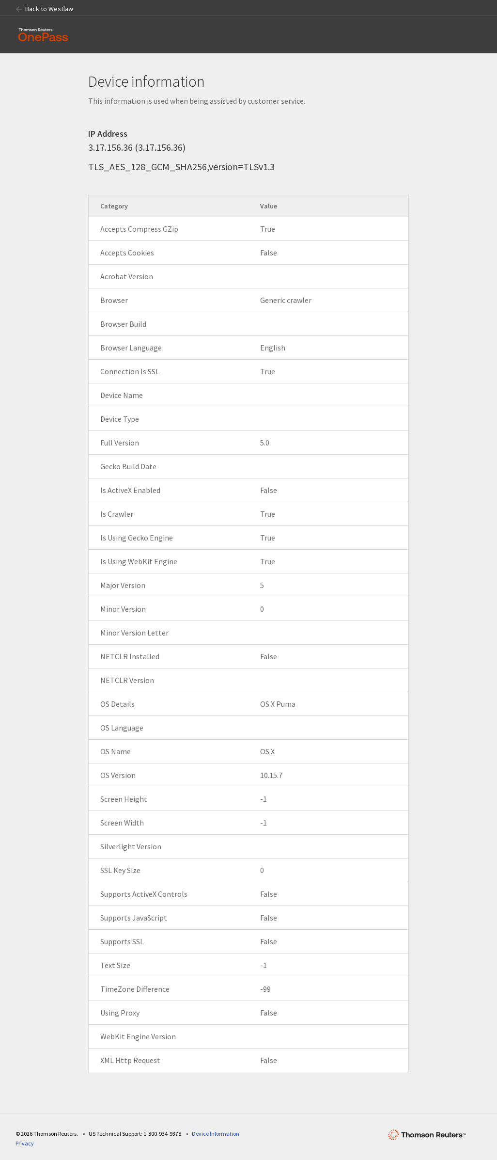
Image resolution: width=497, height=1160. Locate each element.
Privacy (25, 1143)
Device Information (215, 1133)
